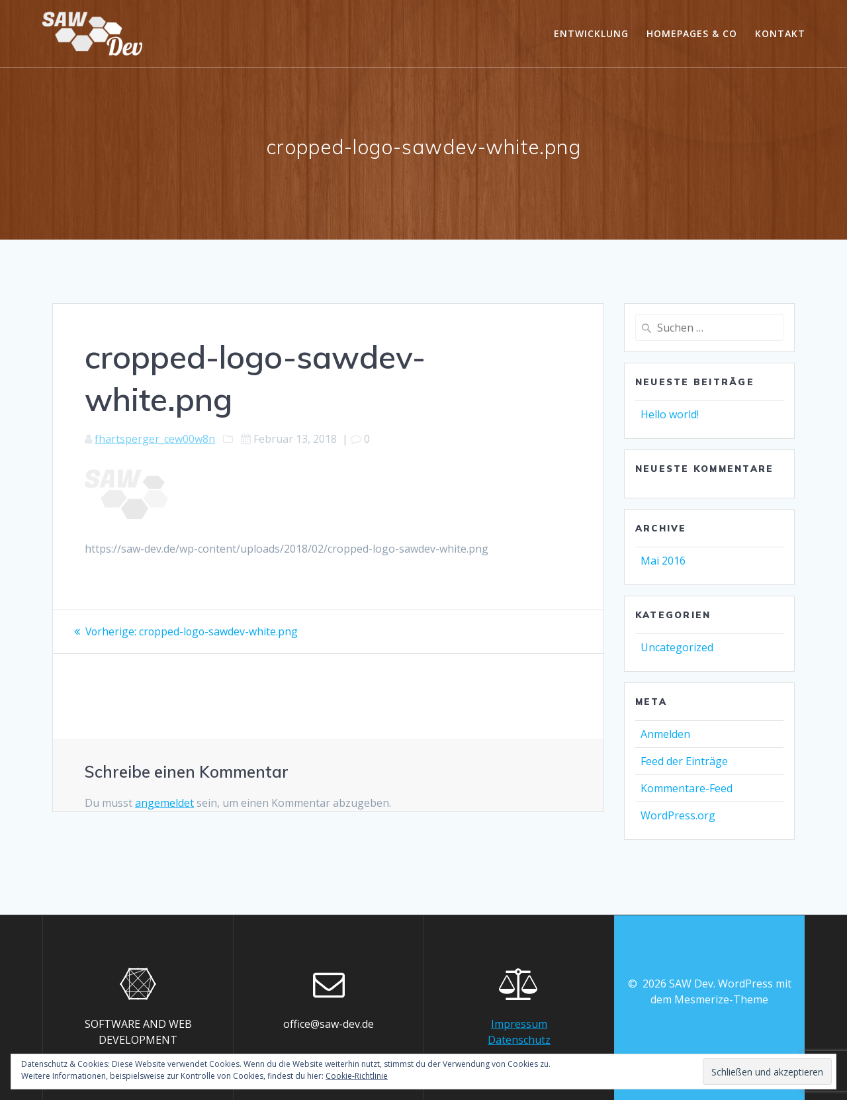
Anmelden (665, 734)
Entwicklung (591, 33)
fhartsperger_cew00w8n (155, 439)
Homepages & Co (691, 33)
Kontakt (780, 33)
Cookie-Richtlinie (357, 1075)
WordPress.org (678, 815)
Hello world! (670, 414)
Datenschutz (519, 1039)
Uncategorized (677, 647)
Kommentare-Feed (687, 788)
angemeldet (164, 802)
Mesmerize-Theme (721, 999)
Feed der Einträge (684, 761)
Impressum (519, 1024)
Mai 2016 (663, 560)
